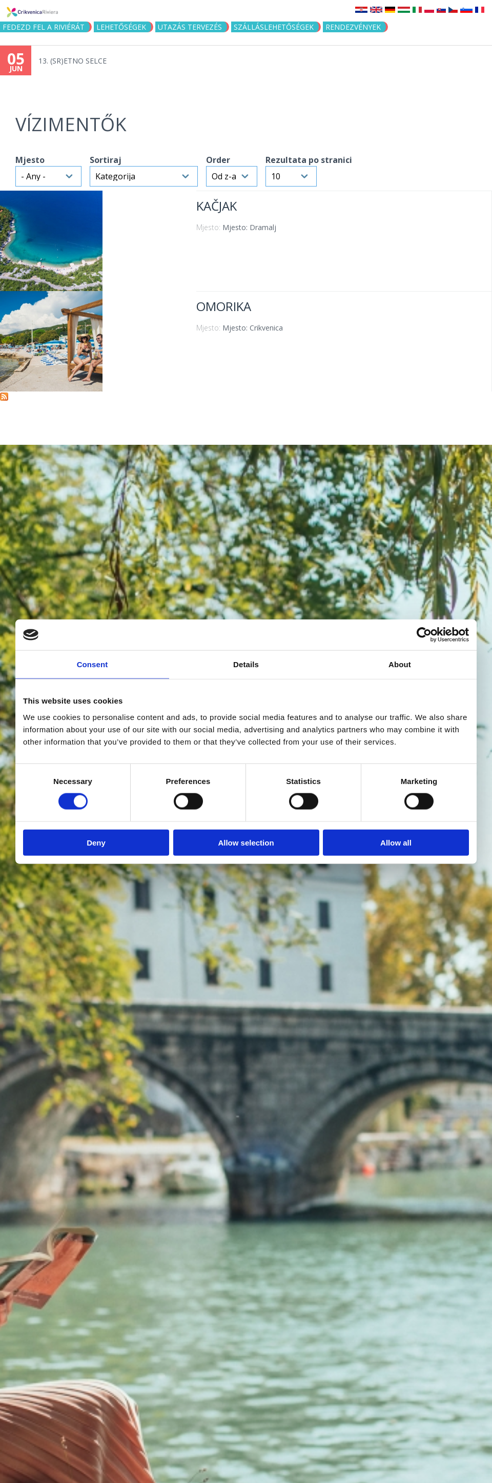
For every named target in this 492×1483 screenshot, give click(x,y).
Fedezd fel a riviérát (44, 27)
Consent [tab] (92, 664)
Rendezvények (353, 27)
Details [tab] (246, 664)
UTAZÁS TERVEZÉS (190, 27)
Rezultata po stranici (308, 160)
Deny (96, 842)
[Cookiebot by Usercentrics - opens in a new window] (424, 635)
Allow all (396, 842)
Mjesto (30, 160)
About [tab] (399, 664)
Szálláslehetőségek (274, 27)
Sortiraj (105, 160)
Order (218, 160)
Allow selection (246, 842)
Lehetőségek (121, 27)
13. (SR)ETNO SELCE (72, 61)
